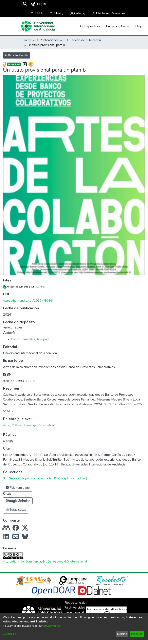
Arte (6, 425)
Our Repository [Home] (89, 26)
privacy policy (52, 626)
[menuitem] (33, 3)
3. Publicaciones (47, 40)
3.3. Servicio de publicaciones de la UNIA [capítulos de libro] (83, 40)
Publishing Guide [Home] (117, 26)
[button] (18, 500)
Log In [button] (41, 4)
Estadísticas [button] (16, 509)
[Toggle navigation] (58, 4)
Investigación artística (39, 425)
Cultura (17, 425)
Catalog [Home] (77, 13)
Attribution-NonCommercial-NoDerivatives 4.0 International (45, 561)
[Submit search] (24, 3)
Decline (122, 634)
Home (27, 40)
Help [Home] (138, 26)
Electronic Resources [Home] (108, 13)
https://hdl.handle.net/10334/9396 (28, 300)
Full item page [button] (18, 487)
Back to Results (16, 55)
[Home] (37, 26)
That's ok (137, 634)
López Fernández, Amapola (30, 339)
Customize (9, 634)
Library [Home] (56, 13)
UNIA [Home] (36, 13)
